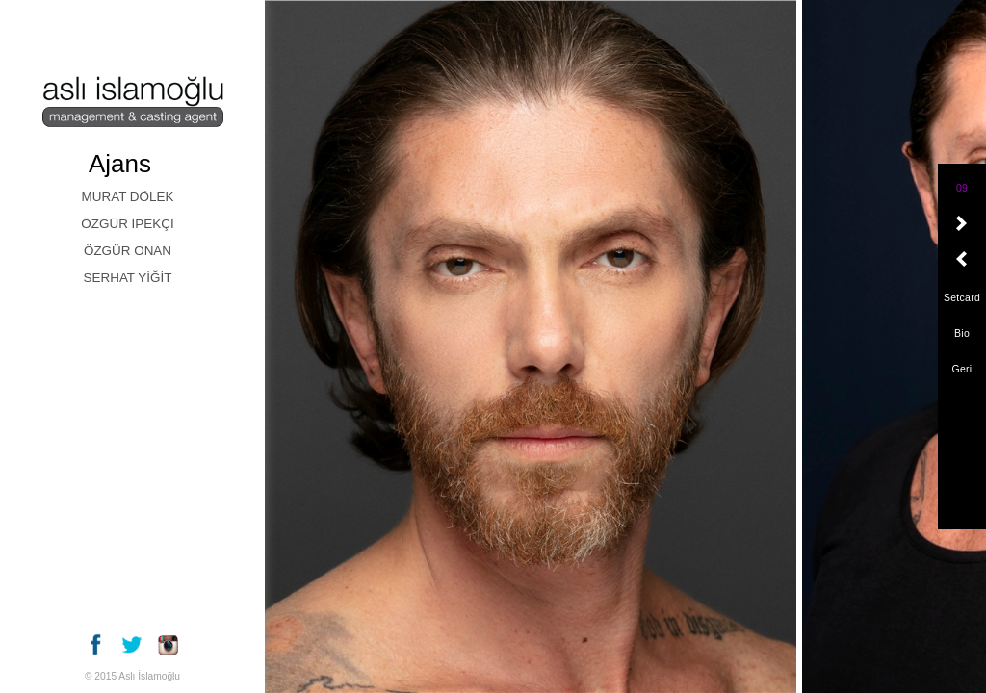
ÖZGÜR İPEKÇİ (127, 224)
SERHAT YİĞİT (128, 277)
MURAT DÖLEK (128, 197)
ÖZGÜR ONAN (127, 251)
